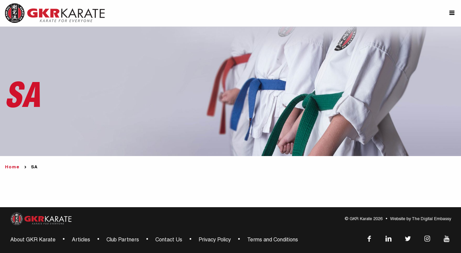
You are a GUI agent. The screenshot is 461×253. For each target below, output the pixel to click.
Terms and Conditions (272, 240)
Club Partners (122, 240)
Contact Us (168, 240)
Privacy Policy (215, 240)
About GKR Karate (33, 240)
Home (12, 167)
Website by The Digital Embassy (420, 219)
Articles (81, 240)
